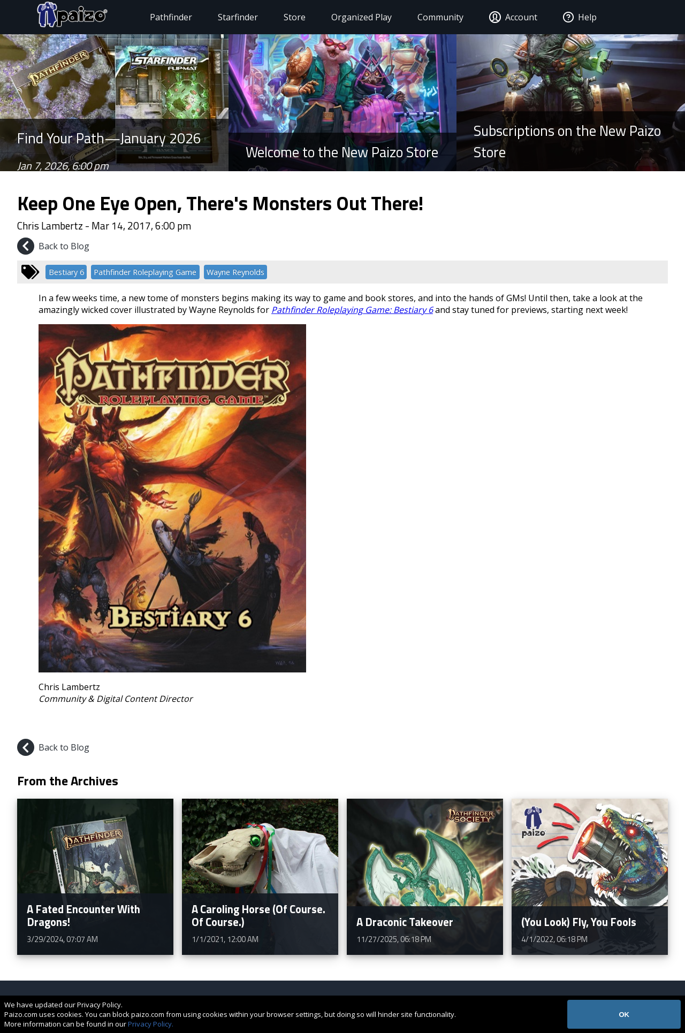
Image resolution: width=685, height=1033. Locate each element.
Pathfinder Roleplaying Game (145, 272)
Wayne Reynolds (235, 272)
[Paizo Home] (73, 17)
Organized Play (351, 17)
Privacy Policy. (150, 1024)
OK (624, 1015)
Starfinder (228, 17)
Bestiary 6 (66, 272)
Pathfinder (161, 17)
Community (430, 17)
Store (284, 17)
